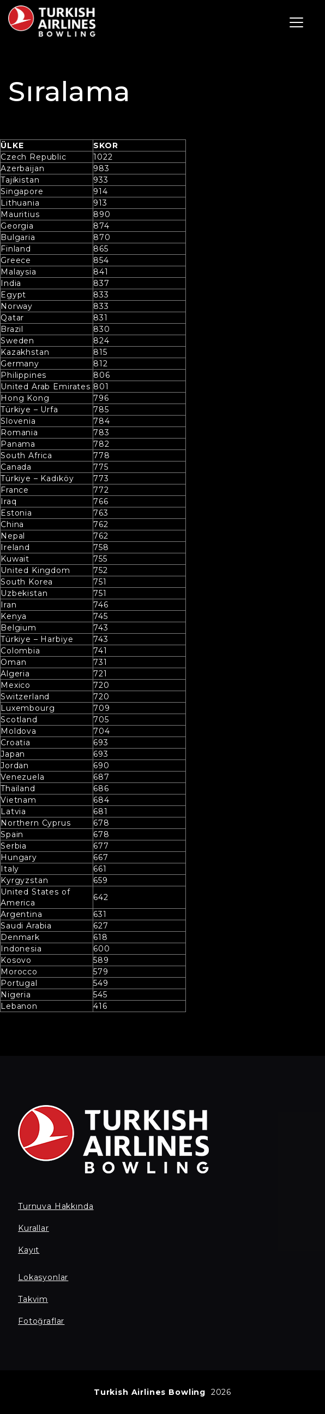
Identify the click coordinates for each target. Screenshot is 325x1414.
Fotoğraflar (41, 1321)
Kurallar (33, 1228)
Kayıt (28, 1250)
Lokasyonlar (43, 1277)
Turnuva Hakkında (55, 1206)
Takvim (33, 1299)
